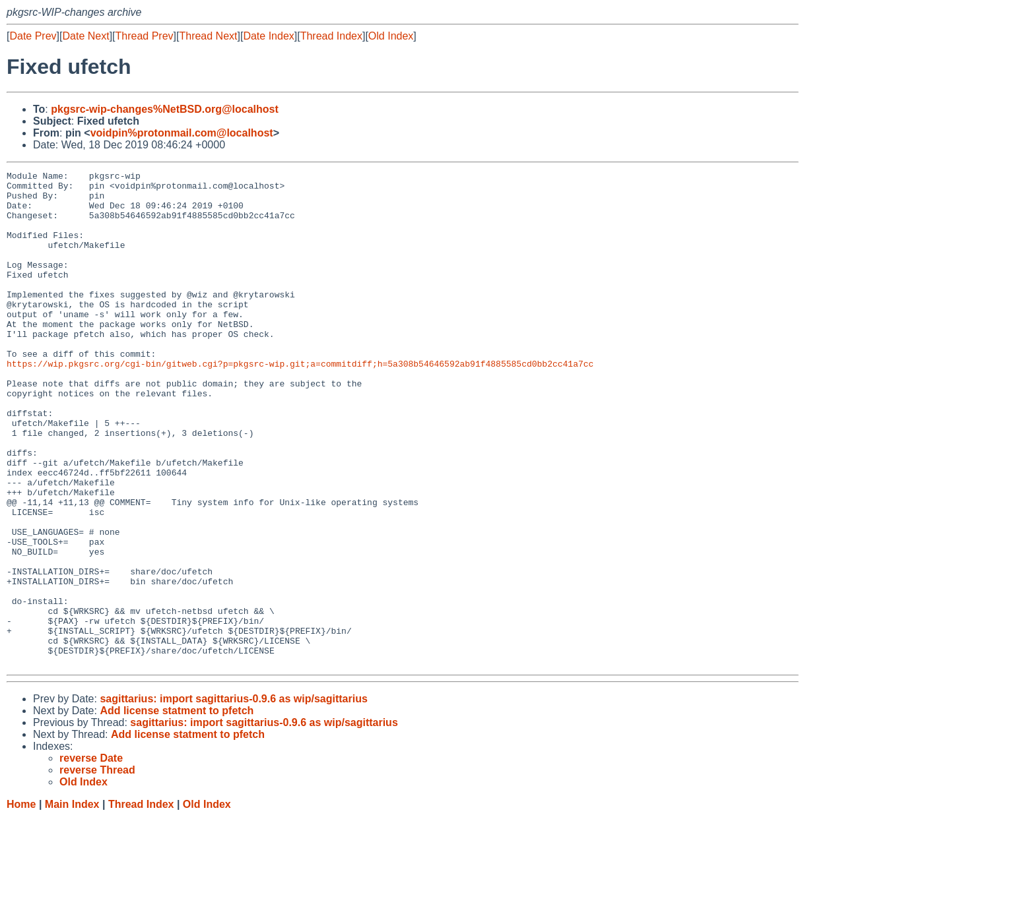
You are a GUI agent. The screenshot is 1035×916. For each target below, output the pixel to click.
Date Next (85, 36)
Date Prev (32, 36)
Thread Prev (145, 36)
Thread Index (331, 36)
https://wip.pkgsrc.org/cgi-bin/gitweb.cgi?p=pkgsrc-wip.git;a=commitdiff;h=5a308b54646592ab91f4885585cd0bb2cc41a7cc (300, 403)
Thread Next (208, 36)
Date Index (268, 36)
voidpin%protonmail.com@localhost (181, 132)
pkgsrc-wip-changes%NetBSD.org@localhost (165, 109)
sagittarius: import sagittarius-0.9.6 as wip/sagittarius (233, 797)
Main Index (72, 903)
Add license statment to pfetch (176, 809)
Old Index (390, 36)
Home (21, 903)
